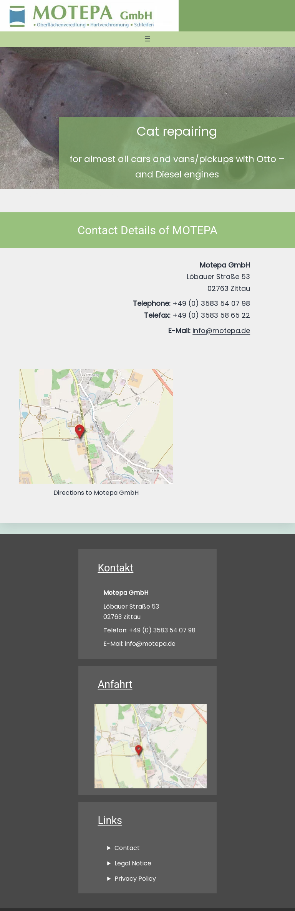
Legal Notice (132, 863)
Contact (127, 848)
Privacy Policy (135, 878)
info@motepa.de (221, 330)
